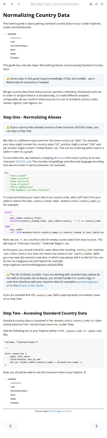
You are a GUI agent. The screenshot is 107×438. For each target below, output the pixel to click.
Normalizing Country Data (36, 14)
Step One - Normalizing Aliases (32, 117)
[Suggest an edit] (102, 4)
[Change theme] (11, 4)
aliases (61, 158)
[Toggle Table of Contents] (4, 4)
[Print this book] (91, 4)
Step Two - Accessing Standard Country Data (45, 313)
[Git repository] (97, 4)
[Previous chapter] (10, 425)
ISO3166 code (23, 161)
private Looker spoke (30, 285)
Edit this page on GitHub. (60, 411)
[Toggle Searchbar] (18, 4)
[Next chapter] (96, 425)
